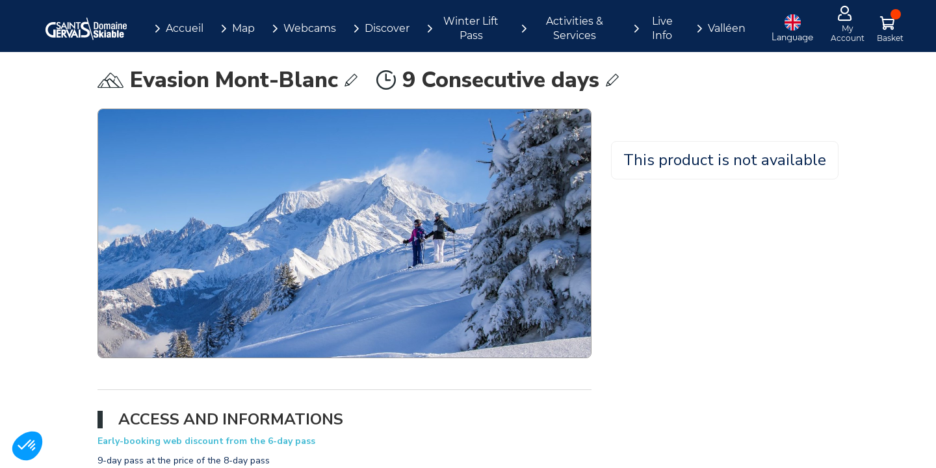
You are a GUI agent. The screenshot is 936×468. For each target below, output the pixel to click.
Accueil (184, 28)
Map (243, 28)
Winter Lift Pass (471, 28)
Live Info (662, 28)
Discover (387, 28)
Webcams (309, 28)
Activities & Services (574, 28)
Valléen (727, 28)
